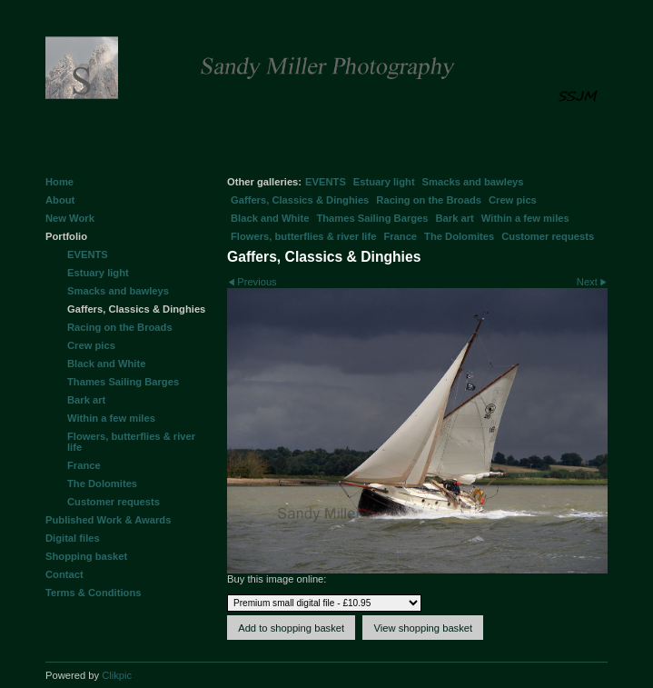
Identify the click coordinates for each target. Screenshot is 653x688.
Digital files (72, 538)
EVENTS (325, 181)
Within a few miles (525, 218)
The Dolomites (459, 236)
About (59, 199)
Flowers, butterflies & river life (303, 236)
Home (59, 181)
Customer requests (547, 236)
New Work (69, 218)
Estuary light (384, 181)
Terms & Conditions (93, 592)
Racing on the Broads (428, 199)
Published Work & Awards (108, 519)
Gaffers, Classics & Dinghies (300, 199)
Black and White (270, 218)
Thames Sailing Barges (372, 218)
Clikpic (117, 675)
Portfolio (66, 236)
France (400, 236)
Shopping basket (86, 556)
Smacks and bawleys (473, 181)
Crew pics (513, 199)
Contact (64, 574)
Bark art (455, 218)
